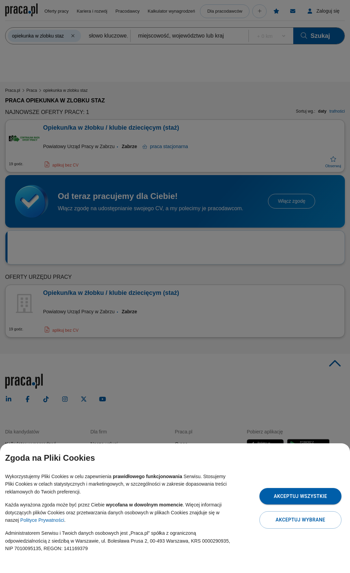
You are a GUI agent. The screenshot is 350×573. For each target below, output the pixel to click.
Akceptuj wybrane (300, 519)
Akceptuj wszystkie (300, 496)
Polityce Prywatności (42, 520)
